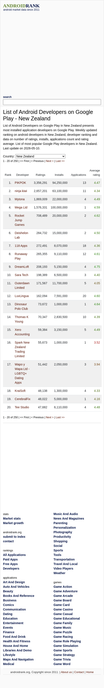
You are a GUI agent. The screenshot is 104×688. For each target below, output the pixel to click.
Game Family (63, 623)
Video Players (63, 568)
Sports (58, 550)
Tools (57, 555)
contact (8, 541)
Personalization (65, 527)
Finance (8, 632)
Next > (50, 161)
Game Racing (63, 636)
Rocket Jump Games (19, 220)
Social (58, 545)
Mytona (20, 199)
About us (66, 672)
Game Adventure (66, 591)
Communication (14, 609)
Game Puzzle (63, 632)
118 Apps (21, 245)
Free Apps (10, 564)
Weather (59, 573)
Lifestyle (9, 655)
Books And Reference (18, 596)
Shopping (61, 541)
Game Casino (63, 609)
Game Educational (67, 618)
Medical (8, 664)
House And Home (15, 646)
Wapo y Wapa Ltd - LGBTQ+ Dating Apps (22, 373)
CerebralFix (22, 399)
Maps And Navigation (18, 659)
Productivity (62, 536)
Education (10, 618)
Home (90, 672)
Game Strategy (64, 655)
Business (9, 600)
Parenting (61, 523)
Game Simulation (66, 646)
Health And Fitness (16, 641)
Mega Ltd (21, 207)
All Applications (14, 555)
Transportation (64, 559)
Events (8, 627)
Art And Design (14, 582)
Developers (11, 568)
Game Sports (63, 650)
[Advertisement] (40, 51)
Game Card (62, 605)
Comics (8, 605)
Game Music (62, 627)
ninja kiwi (21, 191)
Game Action (63, 586)
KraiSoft (20, 390)
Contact (79, 672)
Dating (8, 614)
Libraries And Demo (17, 650)
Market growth (13, 523)
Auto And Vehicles (16, 586)
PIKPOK (20, 182)
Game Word (62, 664)
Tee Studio (22, 407)
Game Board (62, 600)
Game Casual (63, 614)
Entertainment (13, 623)
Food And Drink (14, 636)
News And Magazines (69, 518)
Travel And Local (66, 564)
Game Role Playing (67, 641)
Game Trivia (62, 659)
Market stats (12, 518)
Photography (63, 532)
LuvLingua (22, 296)
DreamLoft (22, 266)
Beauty (8, 591)
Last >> (60, 161)
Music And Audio (66, 514)
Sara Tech (21, 275)
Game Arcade (63, 596)
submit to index (14, 536)
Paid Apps (10, 559)
